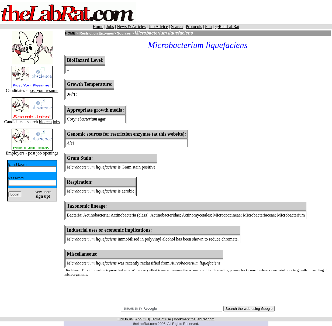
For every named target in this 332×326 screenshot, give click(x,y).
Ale (69, 143)
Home (98, 26)
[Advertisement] (234, 12)
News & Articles (131, 26)
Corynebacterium (82, 119)
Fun (208, 26)
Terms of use (161, 319)
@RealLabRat (227, 26)
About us (142, 319)
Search (177, 26)
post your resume (43, 90)
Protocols (194, 26)
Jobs (110, 26)
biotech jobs (49, 121)
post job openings (43, 153)
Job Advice (158, 26)
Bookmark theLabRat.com (194, 319)
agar (101, 119)
